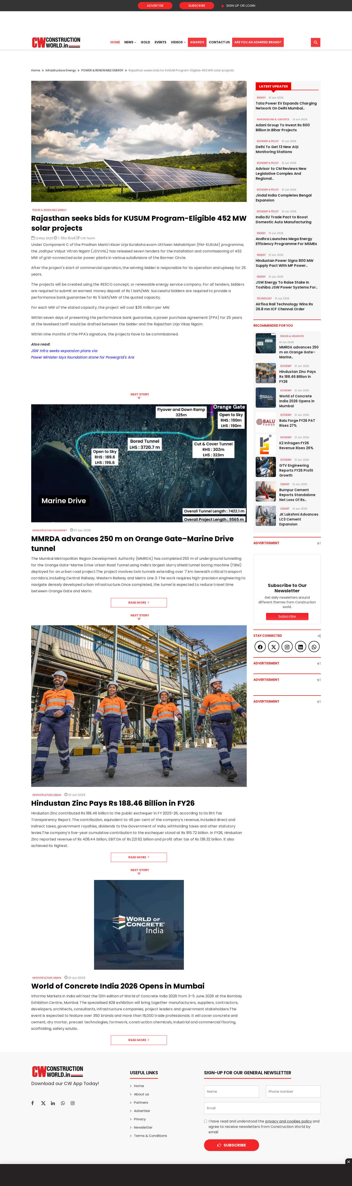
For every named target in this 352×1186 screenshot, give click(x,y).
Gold (145, 42)
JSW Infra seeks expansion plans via (64, 350)
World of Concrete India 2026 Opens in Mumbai (297, 401)
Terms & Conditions (150, 1135)
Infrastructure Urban (46, 795)
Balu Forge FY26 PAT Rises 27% (297, 423)
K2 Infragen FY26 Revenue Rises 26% (296, 445)
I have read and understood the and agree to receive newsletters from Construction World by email (264, 1127)
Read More (138, 602)
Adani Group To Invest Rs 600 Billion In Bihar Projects (283, 128)
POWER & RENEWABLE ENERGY (102, 70)
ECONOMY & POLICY (268, 141)
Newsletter (143, 1127)
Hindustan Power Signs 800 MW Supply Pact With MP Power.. (284, 263)
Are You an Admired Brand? (258, 42)
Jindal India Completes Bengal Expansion (284, 198)
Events (160, 42)
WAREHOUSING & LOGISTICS (273, 119)
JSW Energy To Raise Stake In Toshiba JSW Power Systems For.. (287, 285)
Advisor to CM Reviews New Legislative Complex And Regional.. (281, 173)
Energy (261, 97)
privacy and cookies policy (288, 1121)
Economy (285, 366)
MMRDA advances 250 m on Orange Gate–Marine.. (299, 352)
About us (141, 1094)
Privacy (140, 1119)
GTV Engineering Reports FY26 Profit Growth (296, 470)
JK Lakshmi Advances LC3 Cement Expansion (298, 519)
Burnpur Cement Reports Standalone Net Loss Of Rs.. (297, 495)
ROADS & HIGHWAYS (292, 336)
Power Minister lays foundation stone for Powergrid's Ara (82, 357)
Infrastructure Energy (61, 70)
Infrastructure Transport (49, 530)
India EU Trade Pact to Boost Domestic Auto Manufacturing (283, 220)
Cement (284, 484)
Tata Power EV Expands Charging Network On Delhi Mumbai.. (286, 106)
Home (115, 42)
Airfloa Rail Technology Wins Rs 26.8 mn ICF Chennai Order (284, 307)
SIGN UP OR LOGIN (238, 5)
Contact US (219, 42)
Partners (141, 1102)
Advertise (155, 5)
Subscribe (196, 5)
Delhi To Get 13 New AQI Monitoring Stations (277, 149)
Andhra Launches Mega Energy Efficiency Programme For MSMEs (286, 241)
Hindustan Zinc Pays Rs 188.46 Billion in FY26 (297, 376)
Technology (264, 298)
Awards (197, 42)
